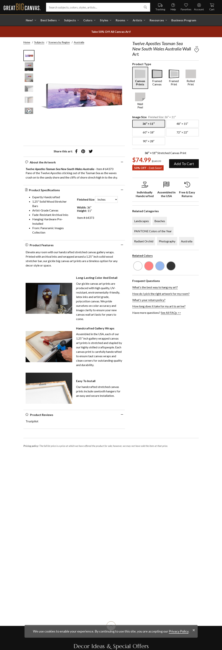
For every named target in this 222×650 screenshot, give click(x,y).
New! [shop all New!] (29, 20)
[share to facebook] (76, 151)
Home (26, 42)
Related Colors (142, 255)
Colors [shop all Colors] (87, 20)
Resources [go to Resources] (157, 20)
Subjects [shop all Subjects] (70, 20)
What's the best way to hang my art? (155, 287)
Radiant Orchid (143, 241)
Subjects (39, 42)
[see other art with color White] (137, 266)
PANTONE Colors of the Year (153, 231)
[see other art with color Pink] (148, 266)
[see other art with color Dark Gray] (171, 266)
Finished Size (86, 199)
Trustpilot (32, 421)
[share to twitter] (91, 151)
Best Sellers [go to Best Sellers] (49, 20)
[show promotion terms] (111, 31)
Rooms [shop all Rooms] (120, 20)
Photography (167, 241)
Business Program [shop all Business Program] (183, 20)
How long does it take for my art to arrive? (159, 306)
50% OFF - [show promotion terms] (148, 167)
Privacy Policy (178, 642)
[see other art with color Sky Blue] (160, 266)
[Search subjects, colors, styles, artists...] (98, 7)
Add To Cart (184, 163)
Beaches (159, 221)
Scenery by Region (59, 42)
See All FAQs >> (171, 312)
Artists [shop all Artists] (137, 20)
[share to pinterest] (83, 151)
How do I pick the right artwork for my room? (161, 293)
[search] (145, 7)
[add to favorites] (196, 50)
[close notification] (193, 640)
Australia (79, 42)
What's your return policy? (148, 300)
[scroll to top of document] (111, 630)
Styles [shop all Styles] (104, 20)
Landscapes (141, 221)
